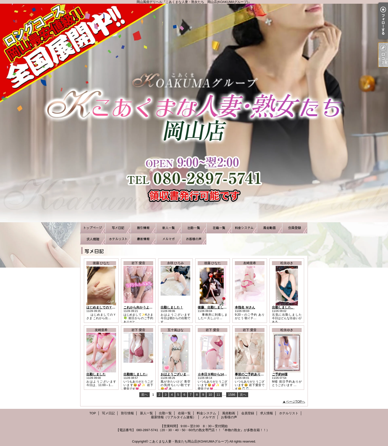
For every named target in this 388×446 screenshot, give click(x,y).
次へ (243, 394)
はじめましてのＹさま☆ (104, 307)
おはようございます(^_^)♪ (180, 374)
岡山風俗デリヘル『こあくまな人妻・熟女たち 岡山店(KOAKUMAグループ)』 (194, 113)
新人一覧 (168, 227)
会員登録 (294, 227)
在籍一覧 (219, 227)
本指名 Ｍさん (245, 307)
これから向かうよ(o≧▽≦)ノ (143, 307)
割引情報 (143, 227)
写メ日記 (118, 227)
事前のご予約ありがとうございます (260, 374)
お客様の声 (193, 239)
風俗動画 (269, 227)
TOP (92, 227)
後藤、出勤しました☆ (214, 307)
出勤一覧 (193, 227)
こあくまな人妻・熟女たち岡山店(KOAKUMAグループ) (188, 441)
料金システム (244, 227)
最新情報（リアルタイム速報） (143, 239)
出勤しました (96, 374)
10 (210, 394)
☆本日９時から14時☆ (214, 374)
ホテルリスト (118, 239)
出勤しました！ (172, 307)
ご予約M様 (280, 374)
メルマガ (168, 239)
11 (218, 394)
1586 (231, 394)
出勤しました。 (283, 307)
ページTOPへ (295, 401)
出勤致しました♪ (135, 374)
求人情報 (92, 239)
